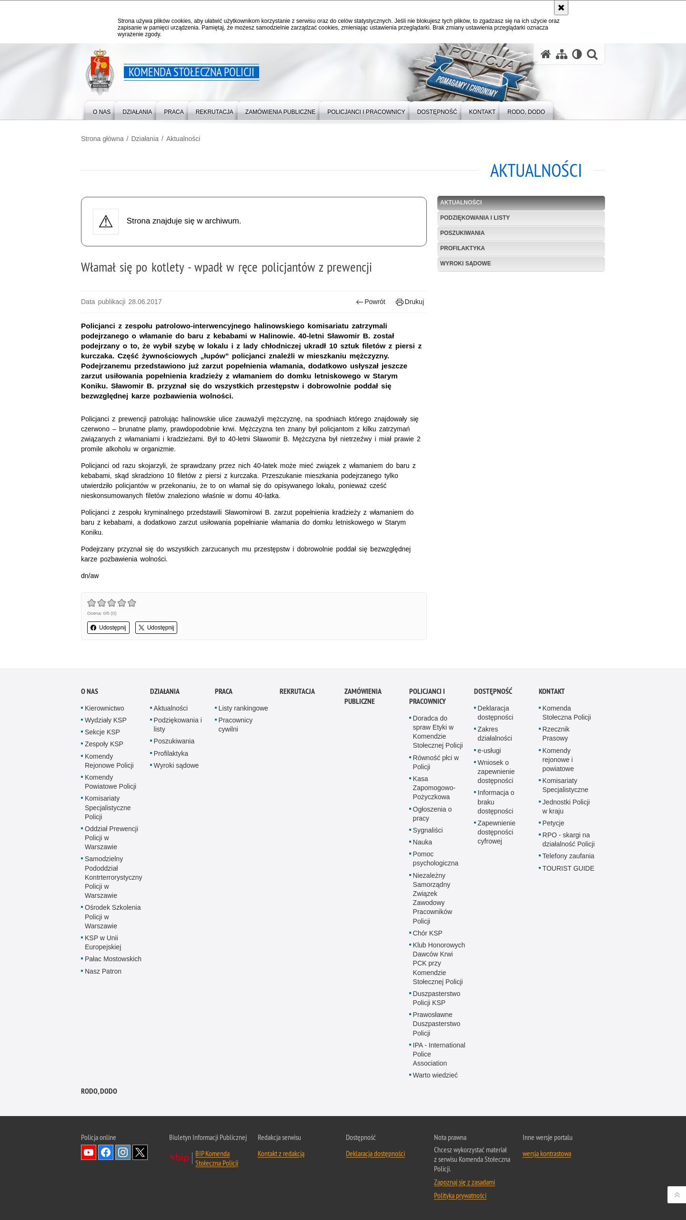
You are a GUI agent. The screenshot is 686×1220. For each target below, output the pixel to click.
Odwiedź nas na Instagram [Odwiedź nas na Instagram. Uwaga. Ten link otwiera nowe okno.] (123, 1152)
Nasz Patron (103, 971)
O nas (89, 691)
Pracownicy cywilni (236, 724)
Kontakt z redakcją (281, 1153)
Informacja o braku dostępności (496, 801)
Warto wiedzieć (435, 1075)
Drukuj (410, 302)
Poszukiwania (462, 233)
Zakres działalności (495, 733)
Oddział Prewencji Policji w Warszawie (111, 838)
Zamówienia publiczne (362, 696)
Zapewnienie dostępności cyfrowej (496, 832)
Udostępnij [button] (108, 627)
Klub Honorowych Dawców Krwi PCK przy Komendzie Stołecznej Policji (439, 963)
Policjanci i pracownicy (427, 696)
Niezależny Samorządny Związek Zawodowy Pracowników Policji (432, 898)
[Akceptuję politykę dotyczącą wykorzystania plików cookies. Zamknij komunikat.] (561, 7)
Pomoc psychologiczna (436, 858)
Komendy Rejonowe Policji (109, 760)
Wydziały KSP (106, 720)
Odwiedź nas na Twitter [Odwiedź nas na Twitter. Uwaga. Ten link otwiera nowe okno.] (140, 1152)
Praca (223, 691)
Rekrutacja (297, 691)
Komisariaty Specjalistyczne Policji (108, 807)
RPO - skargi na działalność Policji (569, 839)
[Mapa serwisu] (561, 54)
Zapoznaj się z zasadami (464, 1182)
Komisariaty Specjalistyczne (566, 785)
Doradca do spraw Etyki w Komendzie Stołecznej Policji (438, 732)
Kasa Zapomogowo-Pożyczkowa (434, 788)
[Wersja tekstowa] (577, 54)
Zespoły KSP (104, 744)
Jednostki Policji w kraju (566, 806)
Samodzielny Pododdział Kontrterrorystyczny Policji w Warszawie (113, 877)
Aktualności (183, 138)
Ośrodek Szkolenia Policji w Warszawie (113, 916)
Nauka (422, 842)
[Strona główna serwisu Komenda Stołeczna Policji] (546, 54)
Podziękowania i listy (475, 217)
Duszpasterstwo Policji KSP (437, 998)
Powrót (370, 302)
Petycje (554, 823)
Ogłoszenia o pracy (432, 813)
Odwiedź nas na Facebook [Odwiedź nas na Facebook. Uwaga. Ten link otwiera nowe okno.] (105, 1152)
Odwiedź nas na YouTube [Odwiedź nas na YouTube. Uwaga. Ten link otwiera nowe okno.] (88, 1152)
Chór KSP (428, 933)
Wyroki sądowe (465, 263)
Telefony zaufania (569, 856)
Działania (145, 138)
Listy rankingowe (243, 708)
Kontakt (552, 691)
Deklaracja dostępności (496, 712)
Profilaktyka (462, 248)
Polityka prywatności (460, 1195)
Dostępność (493, 691)
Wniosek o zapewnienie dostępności (496, 771)
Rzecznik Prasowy (556, 733)
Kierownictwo (104, 708)
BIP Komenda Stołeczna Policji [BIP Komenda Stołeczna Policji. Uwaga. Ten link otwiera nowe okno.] (216, 1158)
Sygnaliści (428, 830)
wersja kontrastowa (547, 1153)
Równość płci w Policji (436, 762)
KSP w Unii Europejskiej (103, 942)
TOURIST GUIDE (569, 868)
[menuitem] (101, 110)
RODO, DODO (99, 1091)
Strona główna (102, 138)
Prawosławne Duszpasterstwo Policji (437, 1024)
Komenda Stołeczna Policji (567, 712)
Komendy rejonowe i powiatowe (558, 760)
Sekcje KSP (102, 732)
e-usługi (489, 750)
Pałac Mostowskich (113, 959)
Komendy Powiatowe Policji (110, 781)
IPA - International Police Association (439, 1054)
